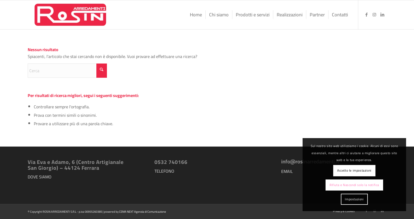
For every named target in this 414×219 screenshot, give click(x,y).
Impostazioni (354, 199)
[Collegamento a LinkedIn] (382, 14)
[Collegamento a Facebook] (366, 14)
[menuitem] (195, 14)
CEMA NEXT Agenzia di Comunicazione (142, 211)
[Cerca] (67, 71)
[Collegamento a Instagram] (374, 14)
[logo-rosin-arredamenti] (70, 14)
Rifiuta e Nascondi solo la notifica (354, 185)
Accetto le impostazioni (354, 170)
